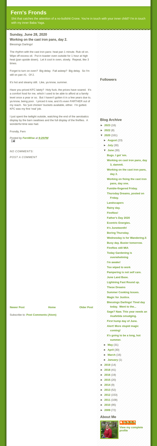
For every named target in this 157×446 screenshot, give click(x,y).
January (113, 359)
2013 (107, 389)
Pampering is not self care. (124, 272)
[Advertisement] (41, 276)
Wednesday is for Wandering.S (126, 237)
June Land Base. (117, 277)
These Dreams (116, 287)
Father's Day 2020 (118, 217)
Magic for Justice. (118, 297)
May (111, 344)
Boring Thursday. (118, 232)
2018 (107, 369)
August (113, 140)
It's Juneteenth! (117, 227)
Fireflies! (112, 212)
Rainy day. (113, 207)
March (112, 354)
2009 (107, 410)
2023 (107, 125)
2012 (107, 394)
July (111, 145)
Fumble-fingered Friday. (122, 188)
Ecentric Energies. (118, 222)
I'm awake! (113, 262)
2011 (107, 399)
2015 (107, 379)
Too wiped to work (118, 267)
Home (52, 307)
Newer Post (17, 307)
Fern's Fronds (28, 12)
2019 (107, 364)
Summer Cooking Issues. (123, 292)
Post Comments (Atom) (41, 314)
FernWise (130, 422)
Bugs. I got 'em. (117, 155)
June (111, 150)
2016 (107, 374)
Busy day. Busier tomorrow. (124, 242)
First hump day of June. (122, 321)
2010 (107, 404)
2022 (107, 130)
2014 (107, 384)
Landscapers (115, 202)
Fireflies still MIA (117, 247)
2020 (107, 135)
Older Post (86, 307)
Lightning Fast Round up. (123, 282)
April (111, 349)
